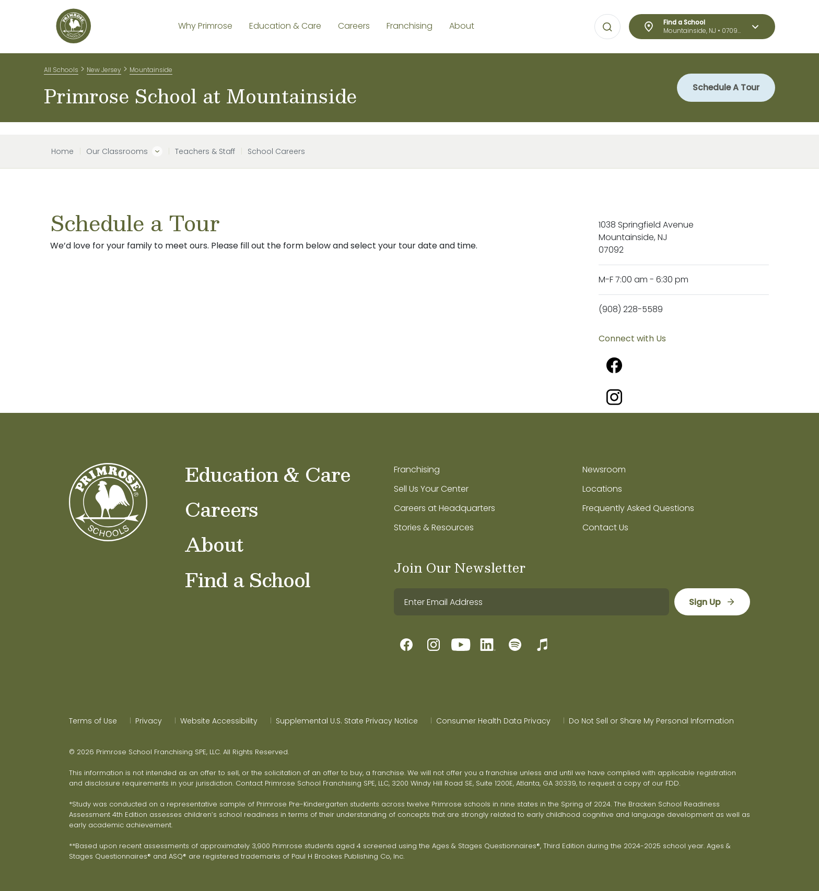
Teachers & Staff (205, 151)
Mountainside (151, 72)
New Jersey (104, 72)
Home (62, 151)
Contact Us (605, 527)
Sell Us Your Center (431, 489)
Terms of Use (93, 721)
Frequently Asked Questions (638, 508)
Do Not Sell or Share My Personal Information (651, 721)
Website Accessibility (219, 721)
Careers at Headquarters (444, 508)
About (214, 544)
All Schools (61, 72)
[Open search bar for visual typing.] (607, 27)
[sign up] (711, 601)
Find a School (247, 579)
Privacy (148, 721)
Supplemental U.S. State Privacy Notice (347, 721)
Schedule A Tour (724, 94)
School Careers (276, 151)
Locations (602, 489)
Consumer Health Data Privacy (493, 721)
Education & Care (267, 474)
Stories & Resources (434, 527)
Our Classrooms (117, 151)
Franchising (417, 470)
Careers (221, 509)
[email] (531, 601)
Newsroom (604, 470)
